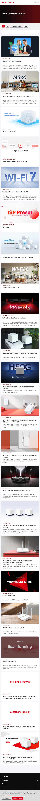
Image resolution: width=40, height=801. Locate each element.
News (26, 26)
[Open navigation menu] (38, 2)
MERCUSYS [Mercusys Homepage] (8, 2)
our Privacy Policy (8, 795)
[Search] (35, 2)
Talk (7, 26)
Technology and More (16, 26)
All (3, 26)
